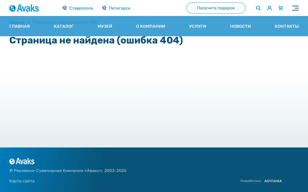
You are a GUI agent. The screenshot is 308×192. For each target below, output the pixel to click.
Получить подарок (216, 7)
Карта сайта (22, 180)
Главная (16, 22)
